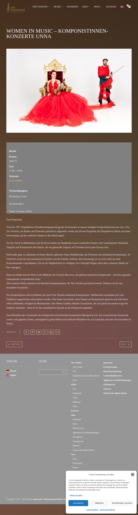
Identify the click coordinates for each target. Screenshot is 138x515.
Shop (85, 7)
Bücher (75, 468)
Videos (75, 398)
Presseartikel (77, 463)
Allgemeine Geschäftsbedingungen (86, 433)
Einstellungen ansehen (122, 503)
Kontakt (111, 7)
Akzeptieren (78, 503)
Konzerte (72, 7)
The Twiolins (40, 7)
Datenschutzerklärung (107, 510)
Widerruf (76, 446)
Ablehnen (99, 503)
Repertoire (77, 402)
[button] (132, 474)
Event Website (16, 180)
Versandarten (78, 437)
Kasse (75, 424)
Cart (128, 6)
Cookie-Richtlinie (92, 510)
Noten (75, 406)
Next (124, 344)
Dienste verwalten (76, 495)
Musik (57, 7)
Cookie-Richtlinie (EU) (112, 376)
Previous (16, 344)
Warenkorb (77, 419)
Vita (74, 371)
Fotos (75, 380)
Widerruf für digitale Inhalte (83, 450)
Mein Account (78, 428)
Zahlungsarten (78, 441)
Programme (77, 393)
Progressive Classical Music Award (86, 376)
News (97, 7)
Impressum (107, 363)
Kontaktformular (110, 367)
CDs (74, 389)
